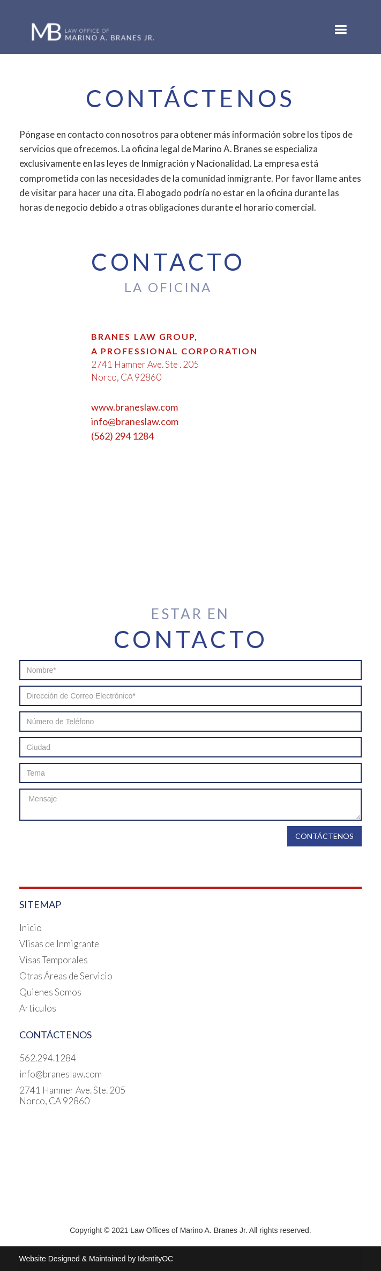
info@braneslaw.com (60, 1074)
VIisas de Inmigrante (59, 944)
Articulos (37, 1008)
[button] (341, 30)
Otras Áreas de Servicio (66, 976)
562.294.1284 (47, 1058)
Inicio (30, 928)
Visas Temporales (53, 960)
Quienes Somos (50, 992)
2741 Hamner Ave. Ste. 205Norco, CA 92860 (72, 1095)
